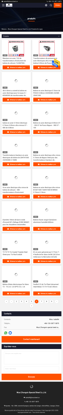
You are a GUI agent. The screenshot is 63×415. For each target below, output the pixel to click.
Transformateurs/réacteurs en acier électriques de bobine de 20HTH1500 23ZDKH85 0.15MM (16, 157)
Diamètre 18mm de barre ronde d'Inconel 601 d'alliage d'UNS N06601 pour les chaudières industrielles (16, 222)
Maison (4, 29)
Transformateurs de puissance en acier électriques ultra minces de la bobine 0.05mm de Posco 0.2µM (45, 60)
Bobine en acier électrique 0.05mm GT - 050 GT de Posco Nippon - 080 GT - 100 (46, 125)
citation (57, 5)
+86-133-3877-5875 (54, 1)
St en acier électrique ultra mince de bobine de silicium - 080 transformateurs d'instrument (15, 190)
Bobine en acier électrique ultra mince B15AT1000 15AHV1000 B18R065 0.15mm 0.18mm (46, 190)
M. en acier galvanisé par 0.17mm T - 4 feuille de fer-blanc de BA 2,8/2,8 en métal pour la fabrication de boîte (46, 254)
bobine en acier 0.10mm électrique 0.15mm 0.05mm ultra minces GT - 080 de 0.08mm (15, 125)
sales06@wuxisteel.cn (10, 1)
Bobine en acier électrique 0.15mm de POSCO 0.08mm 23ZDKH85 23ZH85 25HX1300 (46, 93)
